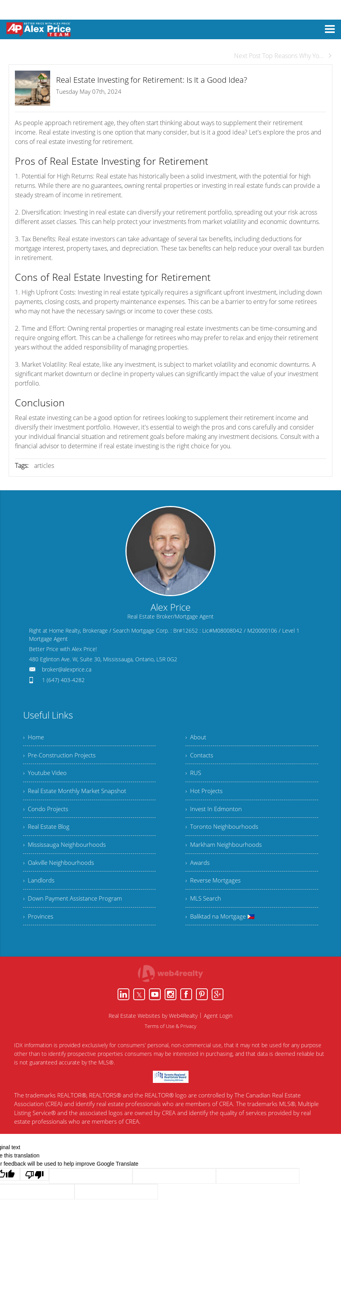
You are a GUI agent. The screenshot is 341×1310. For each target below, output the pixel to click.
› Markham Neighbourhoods (225, 853)
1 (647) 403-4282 (63, 680)
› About (196, 737)
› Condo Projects (46, 814)
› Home (34, 737)
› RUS (193, 776)
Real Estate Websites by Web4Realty (153, 1029)
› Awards (198, 872)
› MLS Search (204, 910)
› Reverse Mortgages (214, 891)
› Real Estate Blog (47, 834)
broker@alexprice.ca (66, 669)
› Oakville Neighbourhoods (60, 872)
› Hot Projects (204, 795)
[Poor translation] (34, 1188)
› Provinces (38, 930)
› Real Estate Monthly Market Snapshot (77, 795)
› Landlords (39, 891)
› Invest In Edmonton (214, 814)
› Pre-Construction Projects (60, 757)
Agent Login (218, 1029)
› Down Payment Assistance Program (74, 910)
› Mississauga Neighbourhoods (66, 853)
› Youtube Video (46, 776)
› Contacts (199, 757)
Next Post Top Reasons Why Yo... (283, 55)
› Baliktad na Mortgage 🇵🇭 (221, 930)
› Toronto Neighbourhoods (222, 834)
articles (44, 465)
